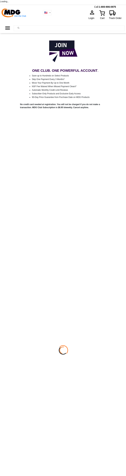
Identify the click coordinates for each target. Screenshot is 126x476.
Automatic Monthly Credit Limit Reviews (50, 90)
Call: (96, 6)
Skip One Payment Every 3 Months (48, 79)
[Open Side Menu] (8, 28)
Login (92, 18)
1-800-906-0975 (107, 6)
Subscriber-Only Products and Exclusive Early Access (56, 93)
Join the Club (20, 16)
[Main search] (18, 27)
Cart (102, 18)
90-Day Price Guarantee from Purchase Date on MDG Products (61, 97)
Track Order (115, 18)
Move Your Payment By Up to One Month (50, 83)
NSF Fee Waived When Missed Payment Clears (54, 86)
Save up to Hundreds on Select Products (50, 75)
